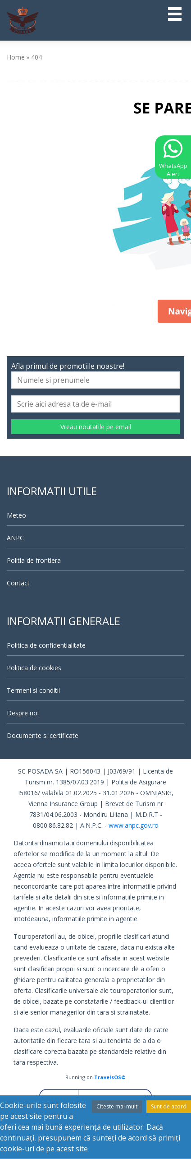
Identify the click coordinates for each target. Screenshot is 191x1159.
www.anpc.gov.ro (134, 825)
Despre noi (23, 713)
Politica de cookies (34, 667)
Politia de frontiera (34, 560)
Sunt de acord (168, 1106)
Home (16, 57)
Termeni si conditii (33, 690)
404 (36, 57)
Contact (18, 583)
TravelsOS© (110, 1077)
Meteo (16, 515)
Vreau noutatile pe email (95, 426)
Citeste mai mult (116, 1106)
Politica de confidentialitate (46, 645)
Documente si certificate (42, 735)
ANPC (15, 537)
